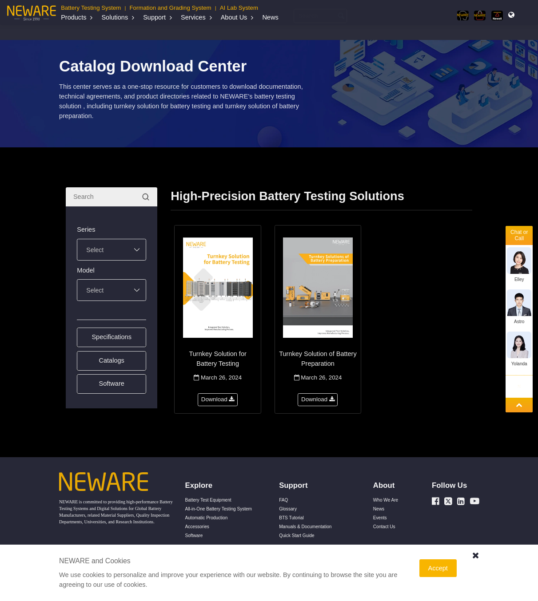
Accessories (197, 526)
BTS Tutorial (291, 517)
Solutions (114, 17)
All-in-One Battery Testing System (218, 508)
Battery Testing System (91, 7)
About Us (234, 17)
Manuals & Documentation (134, 32)
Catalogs (177, 32)
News (270, 17)
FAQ (283, 500)
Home (71, 32)
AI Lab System (239, 7)
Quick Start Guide (297, 535)
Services (193, 17)
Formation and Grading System (170, 7)
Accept (438, 568)
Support (154, 17)
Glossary (288, 508)
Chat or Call (519, 235)
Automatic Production (206, 517)
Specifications (112, 336)
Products (73, 17)
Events (380, 517)
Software (111, 383)
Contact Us (384, 526)
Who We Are (385, 500)
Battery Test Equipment (208, 500)
